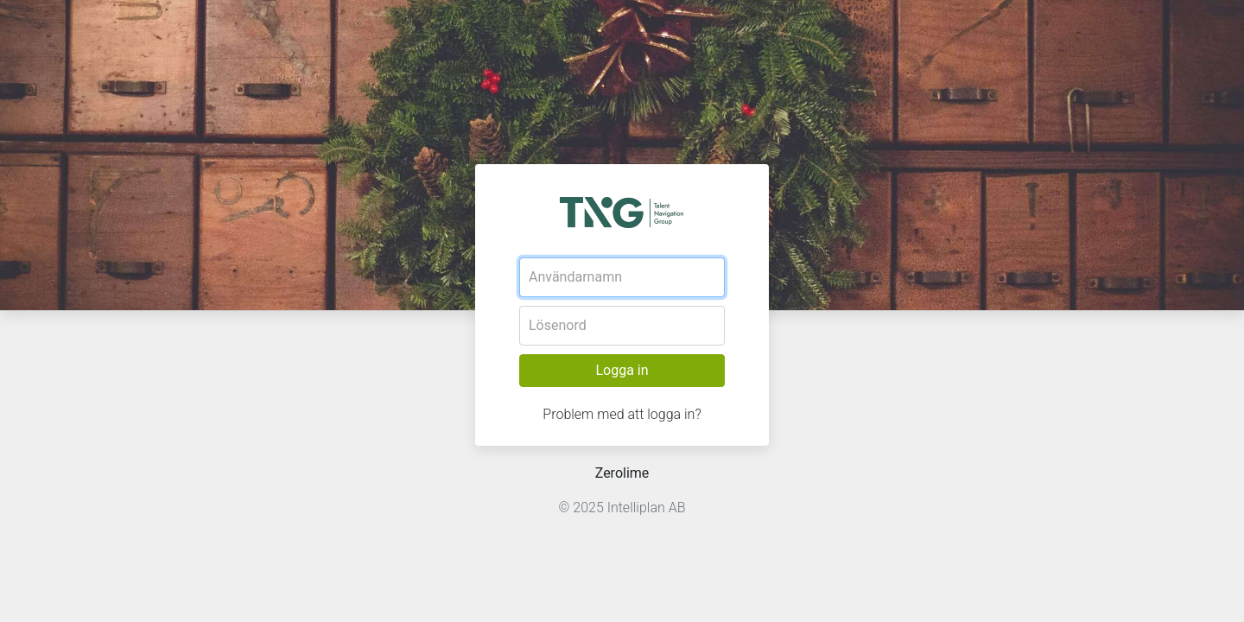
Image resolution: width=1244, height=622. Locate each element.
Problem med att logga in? (622, 414)
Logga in (621, 370)
